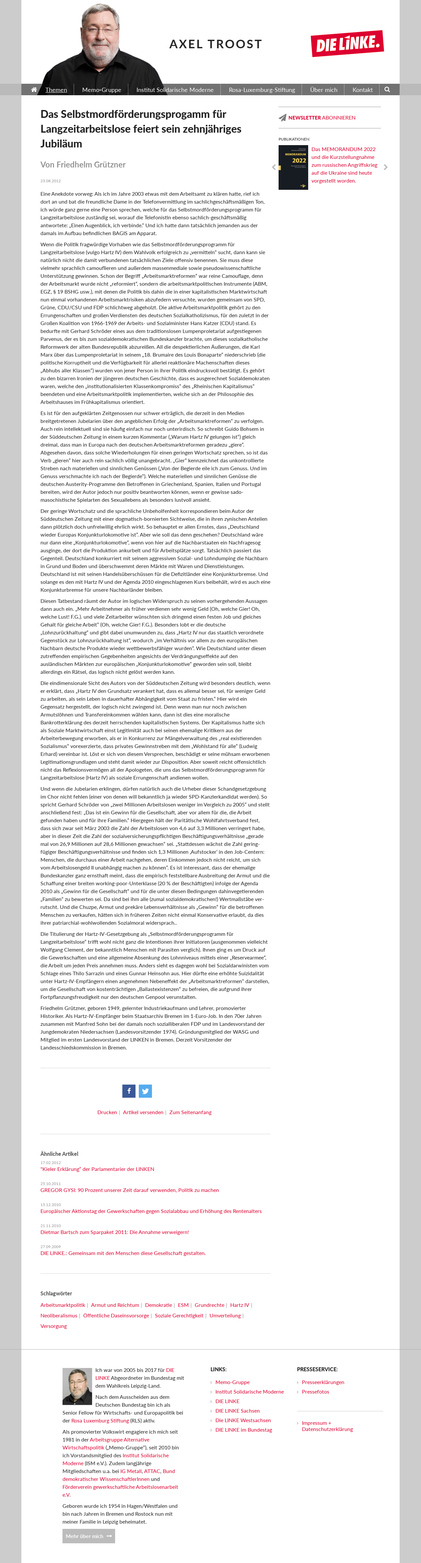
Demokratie (158, 1305)
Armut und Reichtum (115, 1305)
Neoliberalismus (58, 1315)
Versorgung (53, 1326)
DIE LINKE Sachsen (237, 1410)
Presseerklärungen (323, 1382)
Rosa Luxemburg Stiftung (100, 1420)
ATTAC (152, 1471)
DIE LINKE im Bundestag (243, 1429)
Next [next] (386, 167)
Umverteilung (225, 1315)
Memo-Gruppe (232, 1382)
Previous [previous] (273, 167)
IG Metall (131, 1471)
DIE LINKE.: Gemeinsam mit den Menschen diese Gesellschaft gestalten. (123, 1253)
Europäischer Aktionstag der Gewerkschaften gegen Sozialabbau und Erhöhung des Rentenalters (151, 1211)
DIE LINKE (227, 1401)
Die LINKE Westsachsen (243, 1420)
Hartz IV (239, 1305)
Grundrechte (209, 1305)
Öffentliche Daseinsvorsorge (116, 1315)
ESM (183, 1305)
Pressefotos (315, 1391)
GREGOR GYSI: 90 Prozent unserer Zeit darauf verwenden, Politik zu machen (129, 1190)
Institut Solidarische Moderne (249, 1391)
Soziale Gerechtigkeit (179, 1315)
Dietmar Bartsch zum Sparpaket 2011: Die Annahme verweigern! (114, 1232)
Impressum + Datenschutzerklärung (327, 1426)
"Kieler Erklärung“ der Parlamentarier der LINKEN (97, 1169)
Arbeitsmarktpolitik (62, 1305)
